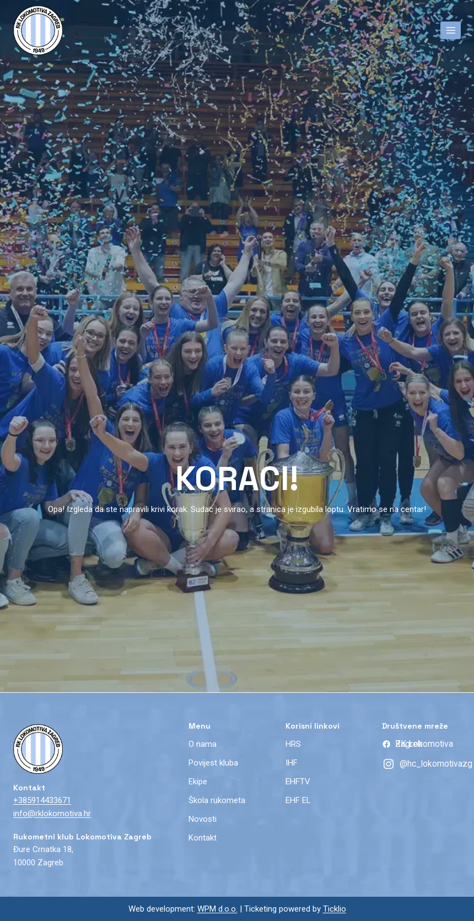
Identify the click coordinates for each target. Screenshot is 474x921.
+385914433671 (42, 800)
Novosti (202, 819)
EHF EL (298, 800)
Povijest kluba (213, 763)
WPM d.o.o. (217, 909)
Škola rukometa (216, 800)
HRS (293, 744)
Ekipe (197, 782)
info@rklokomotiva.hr (52, 813)
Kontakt (202, 838)
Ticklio (334, 909)
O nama (202, 744)
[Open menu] (450, 30)
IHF (292, 763)
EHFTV (298, 782)
